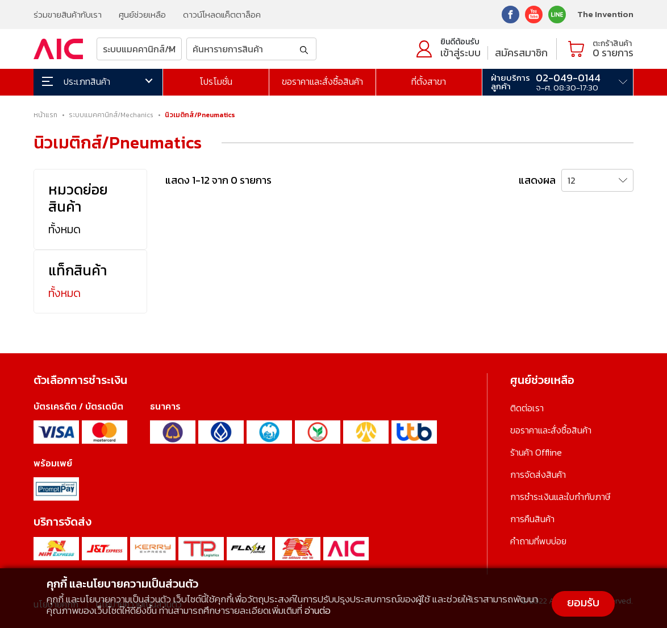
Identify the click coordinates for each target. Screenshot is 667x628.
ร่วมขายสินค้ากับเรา (68, 14)
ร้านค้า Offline (536, 452)
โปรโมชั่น (215, 81)
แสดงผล (537, 180)
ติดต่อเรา (527, 408)
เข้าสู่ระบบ (460, 52)
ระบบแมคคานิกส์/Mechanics (111, 115)
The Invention (605, 13)
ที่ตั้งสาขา (428, 81)
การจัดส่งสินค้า (538, 474)
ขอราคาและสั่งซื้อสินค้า (322, 81)
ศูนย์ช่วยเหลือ (142, 14)
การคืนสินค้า (532, 519)
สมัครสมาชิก (521, 52)
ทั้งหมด (64, 229)
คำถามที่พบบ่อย (538, 541)
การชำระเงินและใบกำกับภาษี (560, 496)
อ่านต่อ (318, 610)
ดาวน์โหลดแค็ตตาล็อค (222, 14)
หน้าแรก (45, 115)
